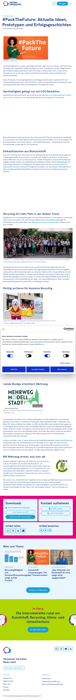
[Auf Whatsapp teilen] (8, 530)
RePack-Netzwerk (57, 270)
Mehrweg (32, 440)
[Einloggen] (62, 4)
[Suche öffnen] (54, 4)
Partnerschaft (62, 443)
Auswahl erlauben (38, 369)
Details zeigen (65, 363)
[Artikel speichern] (50, 530)
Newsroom (7, 678)
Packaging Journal (50, 97)
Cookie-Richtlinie (35, 344)
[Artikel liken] (41, 530)
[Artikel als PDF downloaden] (20, 517)
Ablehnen (13, 369)
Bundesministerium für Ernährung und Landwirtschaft (25, 267)
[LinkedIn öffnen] (70, 649)
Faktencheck (8, 681)
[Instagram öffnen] (56, 649)
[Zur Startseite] (12, 3)
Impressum (46, 678)
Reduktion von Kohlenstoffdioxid (53, 95)
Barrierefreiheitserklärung (52, 684)
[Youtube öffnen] (66, 649)
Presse (5, 687)
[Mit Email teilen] (23, 530)
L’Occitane (10, 97)
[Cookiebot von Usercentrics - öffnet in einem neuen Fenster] (65, 329)
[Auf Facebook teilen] (13, 530)
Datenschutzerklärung (50, 681)
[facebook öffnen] (61, 649)
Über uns (6, 684)
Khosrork (14, 61)
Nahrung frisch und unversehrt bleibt (45, 222)
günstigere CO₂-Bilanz (57, 157)
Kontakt (6, 690)
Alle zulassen (62, 369)
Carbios (68, 95)
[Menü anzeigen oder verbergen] (71, 4)
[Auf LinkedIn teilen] (18, 530)
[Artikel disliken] (46, 530)
